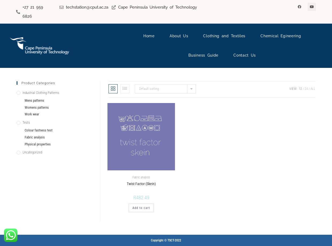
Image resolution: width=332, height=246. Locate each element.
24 (306, 89)
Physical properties (38, 144)
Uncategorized (32, 152)
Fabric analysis (141, 177)
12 (300, 89)
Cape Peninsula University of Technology (157, 7)
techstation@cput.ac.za (87, 7)
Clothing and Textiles (224, 36)
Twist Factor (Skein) (141, 184)
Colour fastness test (39, 130)
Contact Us (244, 55)
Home (149, 36)
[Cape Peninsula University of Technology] (114, 7)
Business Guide (203, 55)
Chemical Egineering (280, 36)
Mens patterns (34, 100)
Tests (26, 122)
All (313, 89)
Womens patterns (37, 107)
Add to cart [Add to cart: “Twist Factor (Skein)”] (141, 208)
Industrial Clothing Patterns (41, 93)
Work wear (32, 114)
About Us (179, 36)
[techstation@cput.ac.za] (61, 7)
